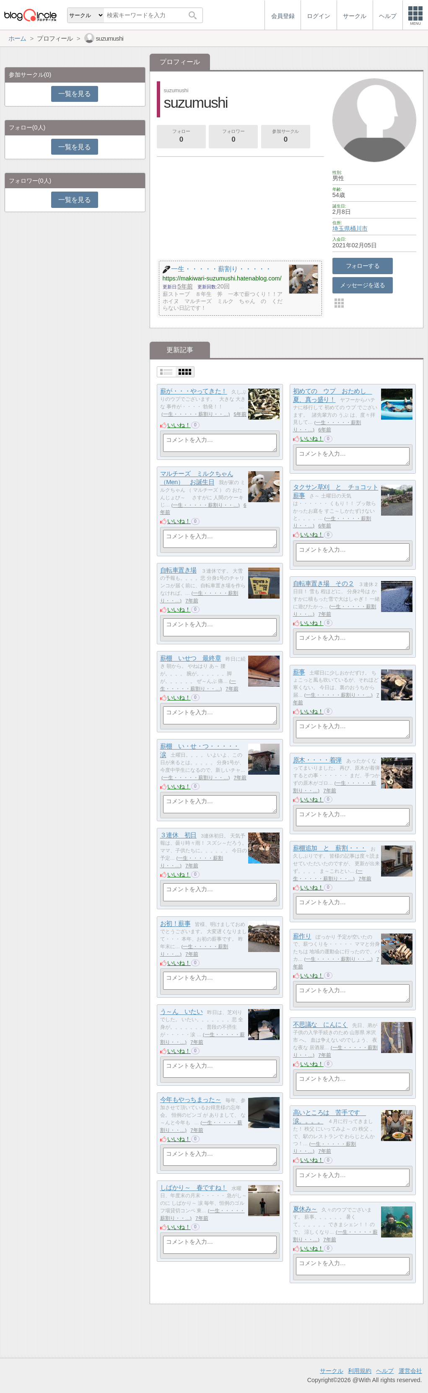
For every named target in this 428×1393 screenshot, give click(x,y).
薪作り (302, 936)
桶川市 (359, 228)
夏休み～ (305, 1209)
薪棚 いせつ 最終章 (190, 658)
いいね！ (179, 425)
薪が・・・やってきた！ (193, 391)
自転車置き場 (178, 570)
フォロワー (233, 137)
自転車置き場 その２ (323, 583)
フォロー (181, 137)
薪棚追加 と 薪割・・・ (329, 848)
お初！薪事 (175, 923)
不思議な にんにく (320, 1024)
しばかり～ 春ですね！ (193, 1187)
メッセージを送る (362, 285)
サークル (331, 1370)
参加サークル (285, 137)
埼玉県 (341, 228)
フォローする (363, 265)
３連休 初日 (178, 835)
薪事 (299, 672)
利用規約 (359, 1370)
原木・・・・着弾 (317, 760)
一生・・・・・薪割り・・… (195, 414)
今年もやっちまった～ (190, 1099)
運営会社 (410, 1370)
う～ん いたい (181, 1011)
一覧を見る (74, 93)
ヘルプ (385, 1370)
